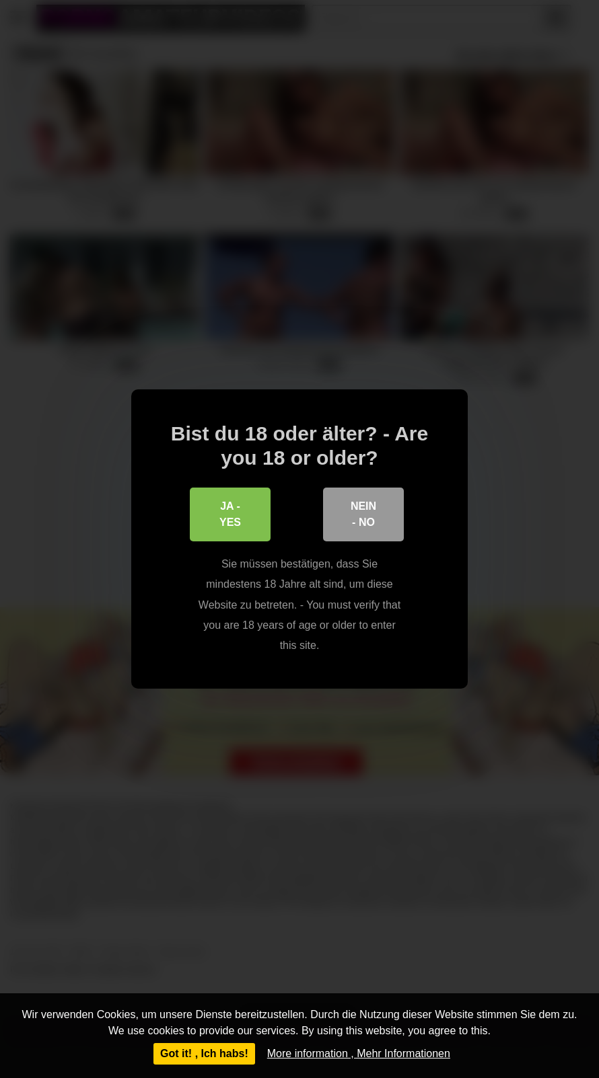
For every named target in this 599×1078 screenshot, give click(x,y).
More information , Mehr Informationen (358, 1053)
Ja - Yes (230, 514)
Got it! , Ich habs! (204, 1053)
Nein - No (363, 514)
